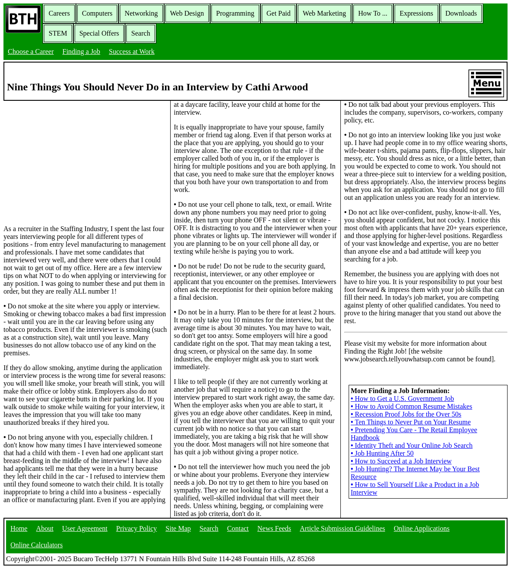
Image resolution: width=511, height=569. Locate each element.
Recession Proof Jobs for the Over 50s (406, 414)
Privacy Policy (136, 528)
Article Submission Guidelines (342, 528)
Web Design (187, 13)
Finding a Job (81, 51)
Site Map (178, 528)
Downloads (461, 13)
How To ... (372, 13)
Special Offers (99, 33)
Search (140, 33)
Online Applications (421, 528)
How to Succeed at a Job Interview (401, 461)
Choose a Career (31, 51)
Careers (59, 13)
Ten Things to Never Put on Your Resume (411, 422)
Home (18, 528)
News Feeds (274, 528)
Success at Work (132, 51)
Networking (141, 13)
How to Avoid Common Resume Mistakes (411, 406)
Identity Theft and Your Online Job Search (412, 445)
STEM (58, 33)
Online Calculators (36, 545)
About (44, 528)
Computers (97, 13)
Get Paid (279, 13)
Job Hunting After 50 (382, 453)
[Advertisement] (85, 162)
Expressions (416, 13)
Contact (238, 528)
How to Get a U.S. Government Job (402, 398)
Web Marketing (324, 13)
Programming (235, 13)
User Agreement (84, 528)
